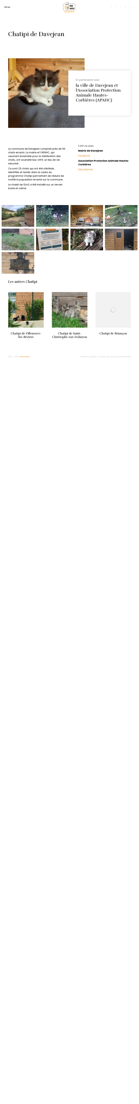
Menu (7, 7)
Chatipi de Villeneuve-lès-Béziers (26, 335)
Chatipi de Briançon (113, 333)
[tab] (102, 146)
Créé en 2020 (86, 145)
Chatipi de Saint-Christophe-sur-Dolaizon (69, 335)
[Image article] (26, 310)
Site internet (85, 169)
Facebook (84, 155)
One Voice (24, 356)
